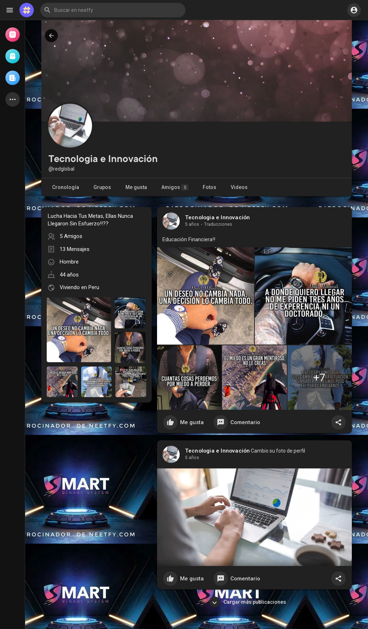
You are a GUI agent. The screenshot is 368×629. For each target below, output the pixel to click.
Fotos (209, 187)
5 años (192, 224)
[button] (112, 10)
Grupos (102, 187)
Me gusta (136, 187)
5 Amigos (71, 236)
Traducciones (218, 224)
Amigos (174, 187)
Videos (239, 187)
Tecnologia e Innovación (217, 217)
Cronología (65, 187)
